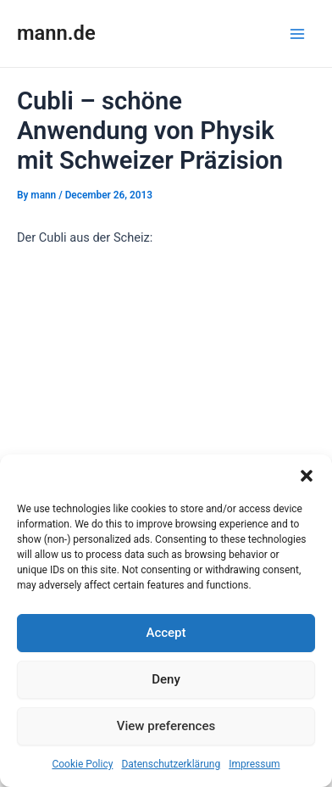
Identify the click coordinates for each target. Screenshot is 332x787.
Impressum (254, 764)
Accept (165, 632)
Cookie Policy (82, 764)
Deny (166, 679)
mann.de (56, 33)
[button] (306, 475)
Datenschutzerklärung (170, 764)
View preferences (166, 726)
